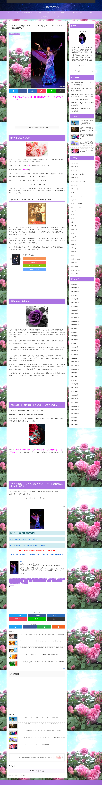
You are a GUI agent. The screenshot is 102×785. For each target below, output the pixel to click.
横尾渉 (74, 244)
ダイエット (34, 572)
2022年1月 (75, 313)
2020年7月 (75, 380)
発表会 (44, 574)
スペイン (74, 185)
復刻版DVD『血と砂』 (28, 255)
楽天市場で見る (43, 258)
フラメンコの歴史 (52, 572)
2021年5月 (75, 343)
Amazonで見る (29, 258)
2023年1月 (75, 299)
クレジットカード (77, 178)
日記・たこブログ (77, 229)
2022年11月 (75, 302)
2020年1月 (75, 402)
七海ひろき (75, 222)
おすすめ (11, 579)
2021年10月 (75, 325)
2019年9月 (75, 417)
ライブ (11, 574)
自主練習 (11, 576)
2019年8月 (75, 421)
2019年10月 (75, 413)
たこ (21, 555)
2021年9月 (75, 328)
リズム (15, 574)
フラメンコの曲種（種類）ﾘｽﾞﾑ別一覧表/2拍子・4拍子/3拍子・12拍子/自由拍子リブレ (38, 548)
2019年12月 (75, 406)
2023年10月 (75, 291)
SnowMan (75, 163)
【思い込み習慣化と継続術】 (37, 538)
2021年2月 (75, 354)
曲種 (30, 574)
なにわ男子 (75, 170)
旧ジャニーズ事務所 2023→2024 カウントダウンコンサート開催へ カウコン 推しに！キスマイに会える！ (82, 97)
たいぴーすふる (76, 166)
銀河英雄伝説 (76, 270)
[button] (93, 71)
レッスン (21, 574)
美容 (53, 574)
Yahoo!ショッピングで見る (29, 262)
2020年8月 (75, 376)
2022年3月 (75, 310)
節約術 (49, 574)
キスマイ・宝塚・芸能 (14, 572)
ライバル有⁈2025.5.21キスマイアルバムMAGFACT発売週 (82, 84)
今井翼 (26, 574)
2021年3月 (75, 350)
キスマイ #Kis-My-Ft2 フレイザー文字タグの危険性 (82, 104)
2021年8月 (75, 332)
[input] (82, 71)
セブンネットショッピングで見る (56, 259)
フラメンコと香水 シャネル (18, 538)
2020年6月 (75, 384)
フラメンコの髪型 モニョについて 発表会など (24, 532)
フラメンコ (44, 572)
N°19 (27, 538)
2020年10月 (75, 369)
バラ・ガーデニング (77, 196)
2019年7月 (75, 424)
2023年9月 (75, 295)
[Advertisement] (37, 113)
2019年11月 (75, 410)
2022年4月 (75, 306)
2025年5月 (75, 284)
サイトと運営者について (25, 572)
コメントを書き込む (37, 764)
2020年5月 (75, 387)
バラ (39, 572)
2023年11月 (75, 288)
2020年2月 (75, 398)
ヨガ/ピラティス (60, 572)
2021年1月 (75, 358)
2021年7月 (75, 336)
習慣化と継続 (59, 574)
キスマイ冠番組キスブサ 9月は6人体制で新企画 (82, 110)
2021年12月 (75, 317)
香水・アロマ (24, 576)
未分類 (34, 574)
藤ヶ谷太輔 (17, 576)
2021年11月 (75, 321)
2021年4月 (75, 347)
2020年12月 (75, 361)
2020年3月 (75, 395)
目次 (27, 127)
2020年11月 (75, 365)
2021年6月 (75, 339)
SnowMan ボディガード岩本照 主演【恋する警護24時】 (81, 90)
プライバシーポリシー (21, 779)
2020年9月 (75, 373)
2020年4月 (75, 391)
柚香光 (39, 574)
